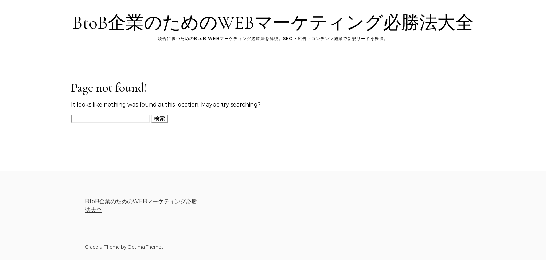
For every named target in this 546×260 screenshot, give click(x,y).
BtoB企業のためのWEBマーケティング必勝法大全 (273, 23)
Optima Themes (145, 247)
